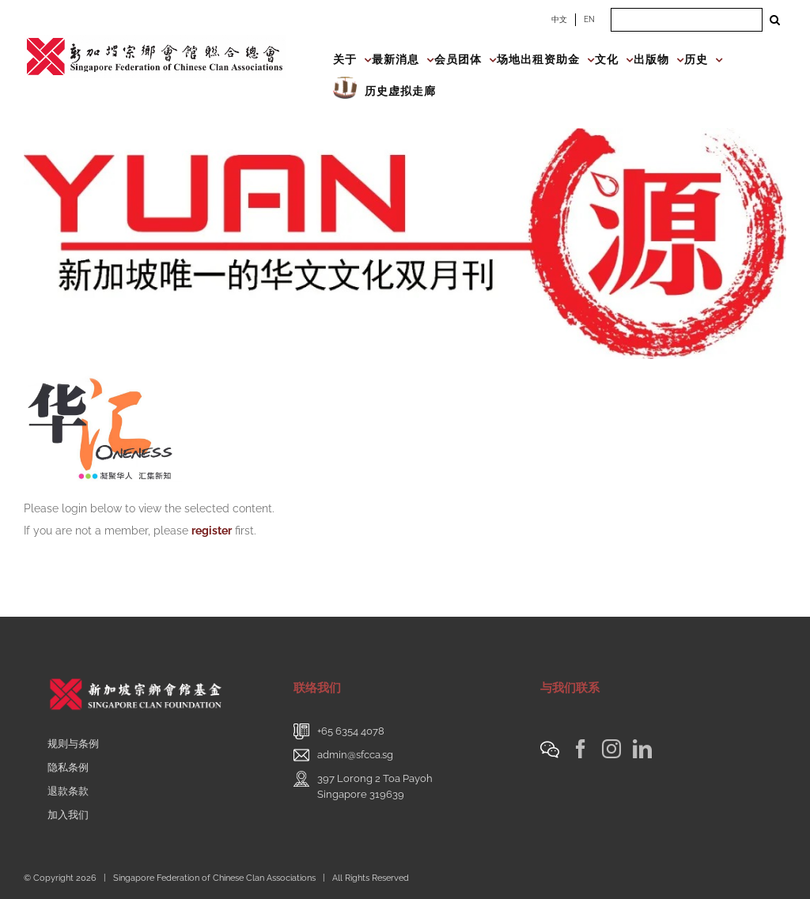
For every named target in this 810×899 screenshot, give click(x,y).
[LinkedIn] (642, 748)
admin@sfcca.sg (355, 755)
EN (589, 19)
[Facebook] (580, 748)
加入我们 (68, 815)
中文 (559, 19)
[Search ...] (687, 20)
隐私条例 (68, 767)
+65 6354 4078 (350, 731)
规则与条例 (73, 744)
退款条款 (68, 791)
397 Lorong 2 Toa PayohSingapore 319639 (375, 786)
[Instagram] (611, 748)
